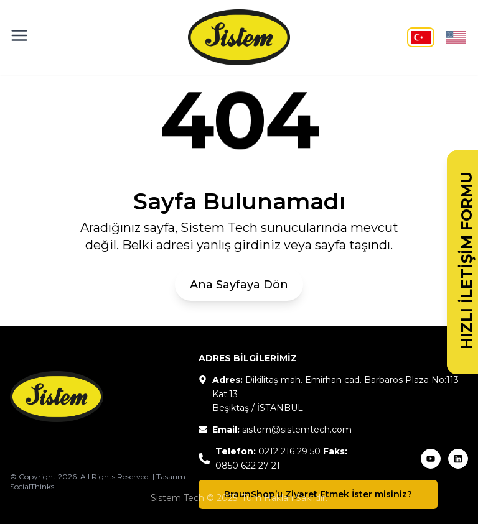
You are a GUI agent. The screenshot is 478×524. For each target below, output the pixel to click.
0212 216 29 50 (289, 451)
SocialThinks (32, 486)
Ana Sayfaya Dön (239, 285)
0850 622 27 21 (247, 465)
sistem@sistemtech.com (297, 429)
